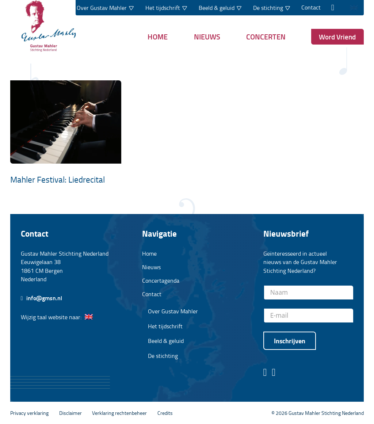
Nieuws (207, 37)
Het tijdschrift (165, 326)
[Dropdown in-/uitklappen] (131, 7)
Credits (165, 412)
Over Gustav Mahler (173, 311)
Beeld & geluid (166, 341)
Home (158, 37)
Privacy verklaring (29, 412)
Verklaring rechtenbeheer (119, 412)
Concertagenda (160, 280)
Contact (311, 7)
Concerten (266, 37)
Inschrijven (289, 340)
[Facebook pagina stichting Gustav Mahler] (265, 372)
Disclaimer (70, 412)
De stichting (163, 356)
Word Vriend (337, 37)
